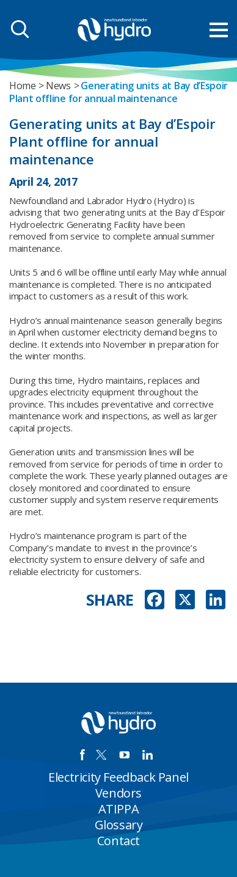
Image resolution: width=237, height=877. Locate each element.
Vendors (118, 793)
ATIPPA (118, 809)
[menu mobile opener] (219, 30)
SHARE (110, 600)
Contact (118, 840)
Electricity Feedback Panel (118, 777)
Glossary (119, 824)
